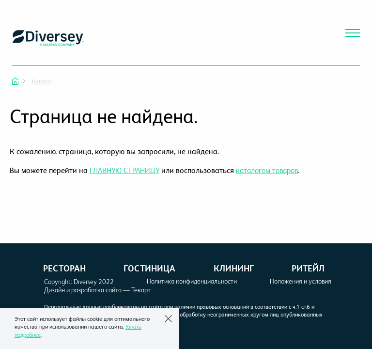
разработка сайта (96, 290)
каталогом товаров (267, 170)
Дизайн (54, 290)
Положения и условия (300, 281)
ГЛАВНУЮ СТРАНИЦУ (124, 170)
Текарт (140, 290)
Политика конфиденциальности (192, 281)
